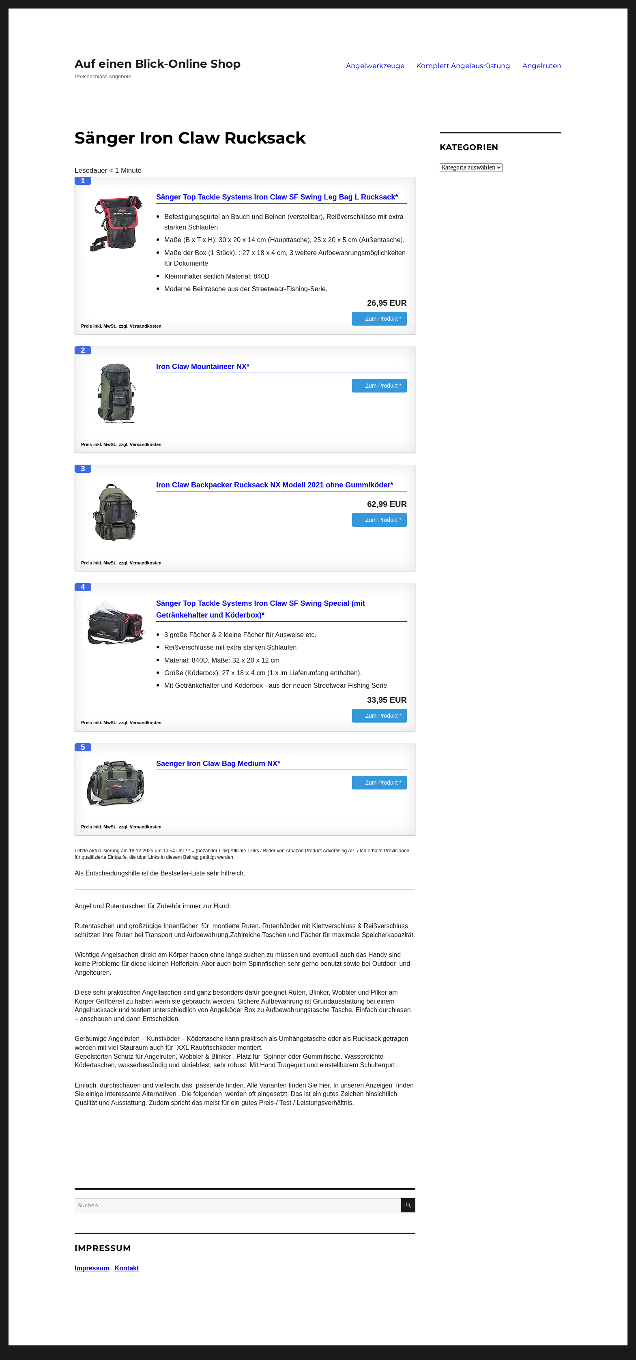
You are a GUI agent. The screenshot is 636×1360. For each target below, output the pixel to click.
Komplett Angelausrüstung (463, 66)
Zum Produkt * (383, 318)
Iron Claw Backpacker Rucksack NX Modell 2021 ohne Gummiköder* (274, 485)
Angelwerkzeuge (375, 66)
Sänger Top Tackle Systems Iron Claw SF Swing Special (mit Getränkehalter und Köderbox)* (260, 609)
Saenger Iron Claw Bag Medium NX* (218, 763)
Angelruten (541, 66)
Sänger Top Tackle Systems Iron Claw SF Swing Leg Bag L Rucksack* (277, 197)
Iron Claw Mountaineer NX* (202, 367)
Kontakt (127, 1268)
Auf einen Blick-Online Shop (158, 64)
